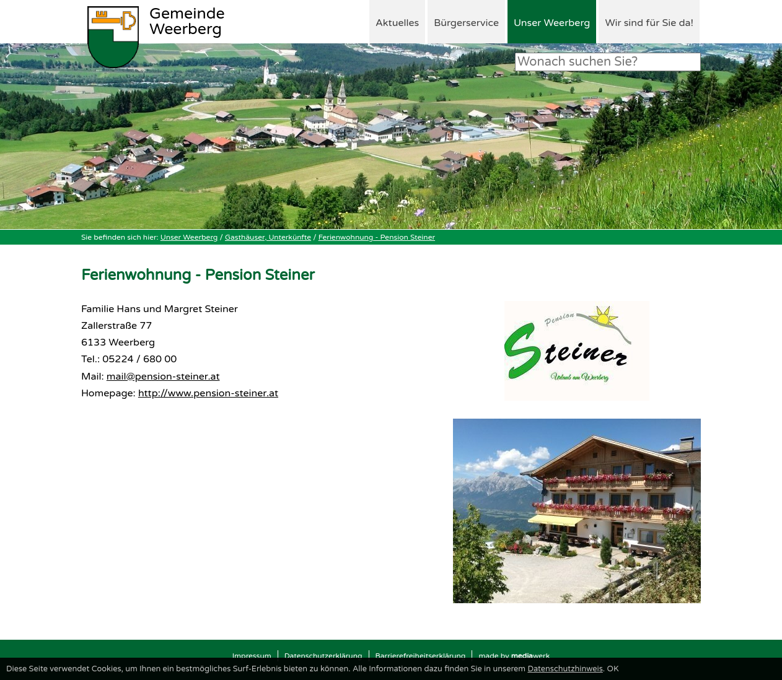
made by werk (514, 656)
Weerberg (187, 22)
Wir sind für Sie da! (649, 23)
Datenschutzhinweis (564, 669)
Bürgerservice (466, 23)
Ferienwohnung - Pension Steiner (377, 237)
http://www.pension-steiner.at (208, 393)
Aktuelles (397, 23)
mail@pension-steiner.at (163, 376)
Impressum (251, 656)
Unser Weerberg (552, 23)
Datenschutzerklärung (323, 656)
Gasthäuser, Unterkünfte (268, 237)
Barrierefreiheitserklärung (421, 656)
